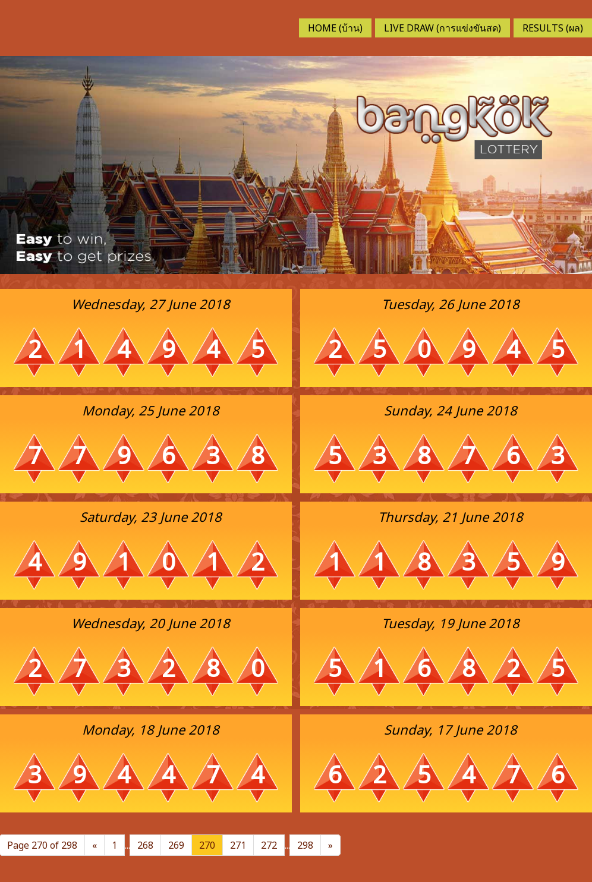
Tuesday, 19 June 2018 (450, 623)
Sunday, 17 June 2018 (450, 729)
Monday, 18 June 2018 (150, 729)
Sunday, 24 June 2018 (450, 410)
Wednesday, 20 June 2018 (150, 623)
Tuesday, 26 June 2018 (450, 304)
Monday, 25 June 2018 (150, 410)
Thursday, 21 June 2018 (450, 516)
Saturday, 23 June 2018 (151, 516)
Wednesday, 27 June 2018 (150, 304)
